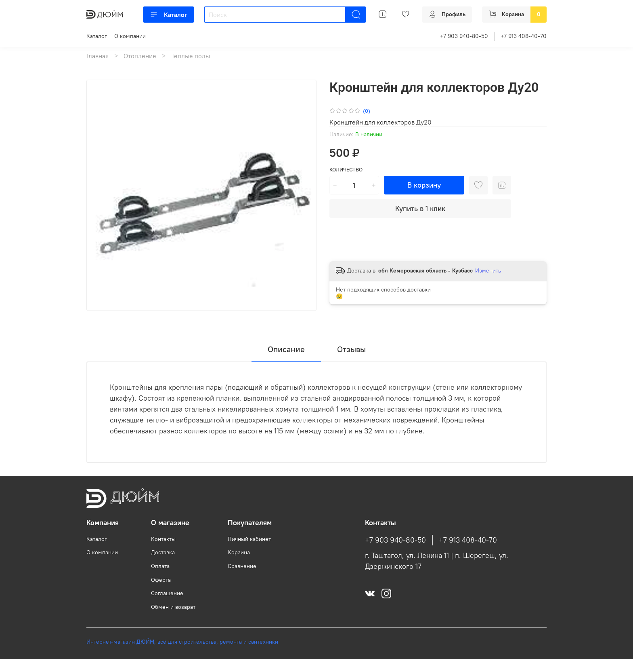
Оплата (160, 566)
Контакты (163, 539)
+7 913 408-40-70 (524, 36)
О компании (130, 36)
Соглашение (167, 593)
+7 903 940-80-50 (464, 36)
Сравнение (242, 566)
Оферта (161, 579)
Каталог (168, 15)
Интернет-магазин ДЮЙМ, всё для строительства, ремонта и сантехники (182, 641)
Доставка (163, 552)
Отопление (140, 56)
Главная (97, 56)
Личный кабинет (249, 539)
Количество (346, 170)
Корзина (239, 552)
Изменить (488, 270)
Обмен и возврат (173, 606)
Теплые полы (190, 56)
